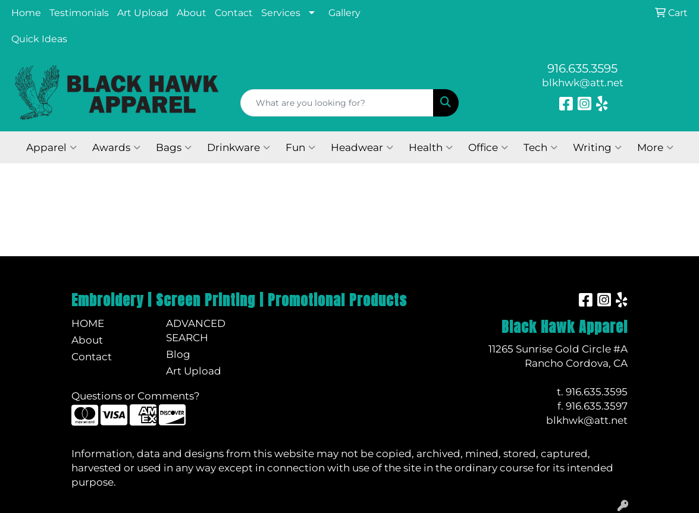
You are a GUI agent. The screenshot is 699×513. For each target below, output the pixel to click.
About (191, 12)
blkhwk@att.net (582, 82)
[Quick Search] (337, 103)
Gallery (344, 12)
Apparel (51, 147)
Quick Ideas (39, 39)
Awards (116, 147)
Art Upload (142, 12)
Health (431, 147)
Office (488, 147)
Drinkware (238, 147)
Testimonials (79, 12)
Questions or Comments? (135, 395)
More (655, 147)
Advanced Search (195, 330)
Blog (178, 354)
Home (26, 12)
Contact (234, 12)
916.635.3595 (582, 68)
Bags (174, 147)
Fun (300, 147)
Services (280, 12)
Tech (540, 147)
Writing (597, 147)
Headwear (362, 147)
